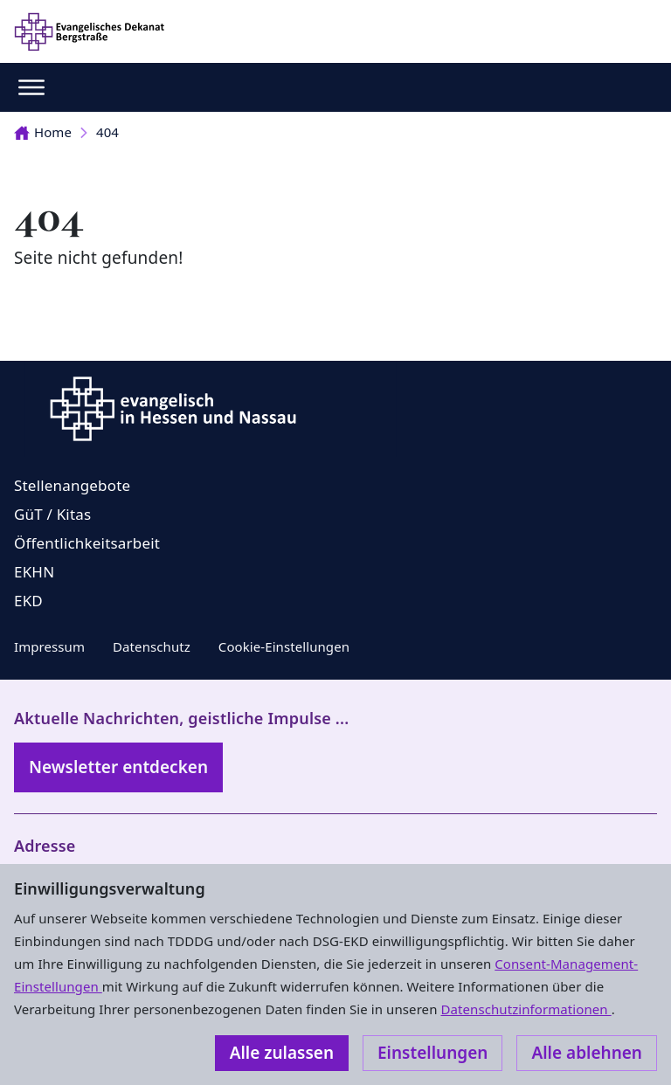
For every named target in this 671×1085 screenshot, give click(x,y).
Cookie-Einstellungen (283, 646)
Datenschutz (151, 646)
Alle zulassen (282, 1052)
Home (43, 132)
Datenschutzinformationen (525, 1009)
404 (107, 132)
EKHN (34, 572)
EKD (28, 601)
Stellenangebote (72, 485)
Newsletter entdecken (118, 767)
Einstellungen (432, 1052)
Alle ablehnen (586, 1052)
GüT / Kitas (52, 514)
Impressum (49, 646)
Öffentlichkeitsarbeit (87, 543)
